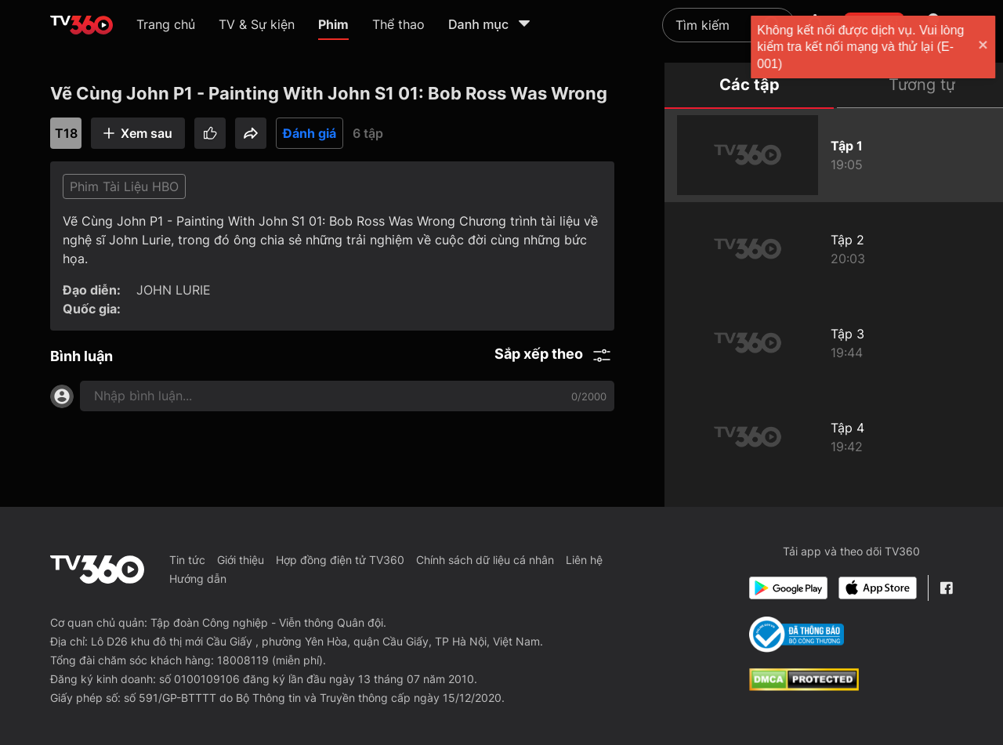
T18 (66, 133)
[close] (975, 46)
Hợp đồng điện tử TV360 (340, 559)
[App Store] (877, 588)
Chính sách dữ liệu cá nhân (485, 559)
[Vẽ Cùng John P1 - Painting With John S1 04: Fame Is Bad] (833, 437)
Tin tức (187, 559)
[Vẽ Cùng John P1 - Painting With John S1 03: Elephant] (833, 343)
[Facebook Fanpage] (946, 588)
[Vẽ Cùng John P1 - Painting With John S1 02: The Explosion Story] (833, 249)
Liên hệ (584, 559)
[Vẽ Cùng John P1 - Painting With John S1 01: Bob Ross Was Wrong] (833, 155)
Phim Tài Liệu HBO (124, 186)
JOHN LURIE (173, 290)
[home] (81, 25)
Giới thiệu (240, 559)
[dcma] (804, 686)
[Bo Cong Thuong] (796, 635)
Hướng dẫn (197, 578)
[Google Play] (788, 588)
